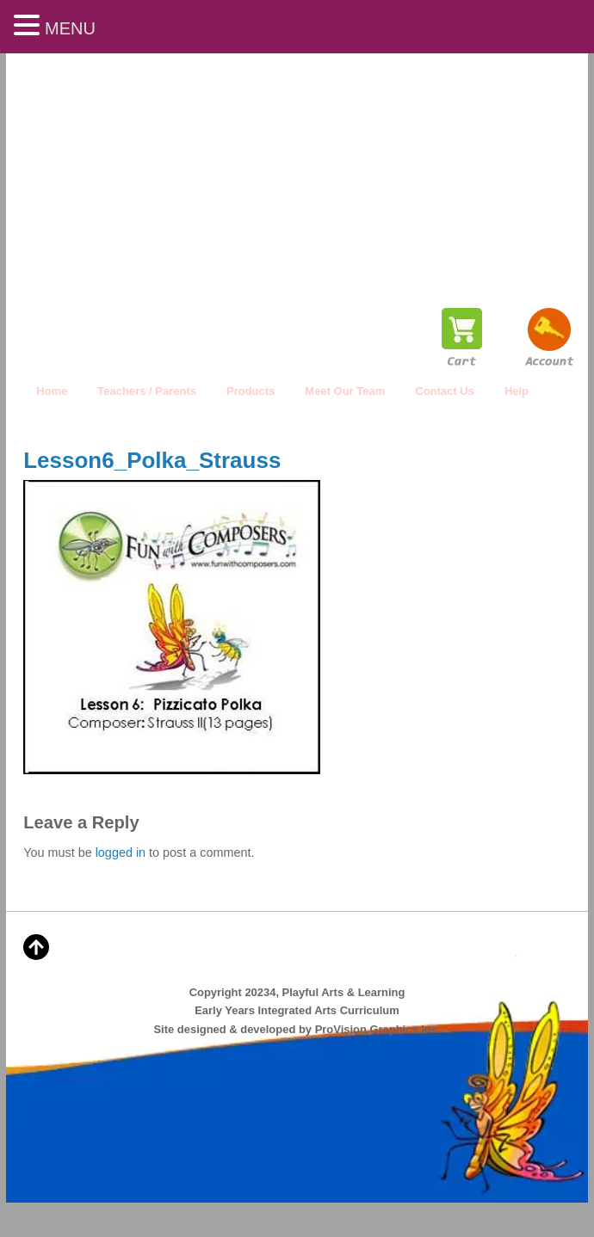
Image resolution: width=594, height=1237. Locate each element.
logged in (120, 852)
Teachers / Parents (146, 391)
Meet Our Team (345, 391)
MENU (70, 28)
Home (51, 391)
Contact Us (444, 391)
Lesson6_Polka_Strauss (152, 460)
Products (250, 391)
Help (516, 391)
